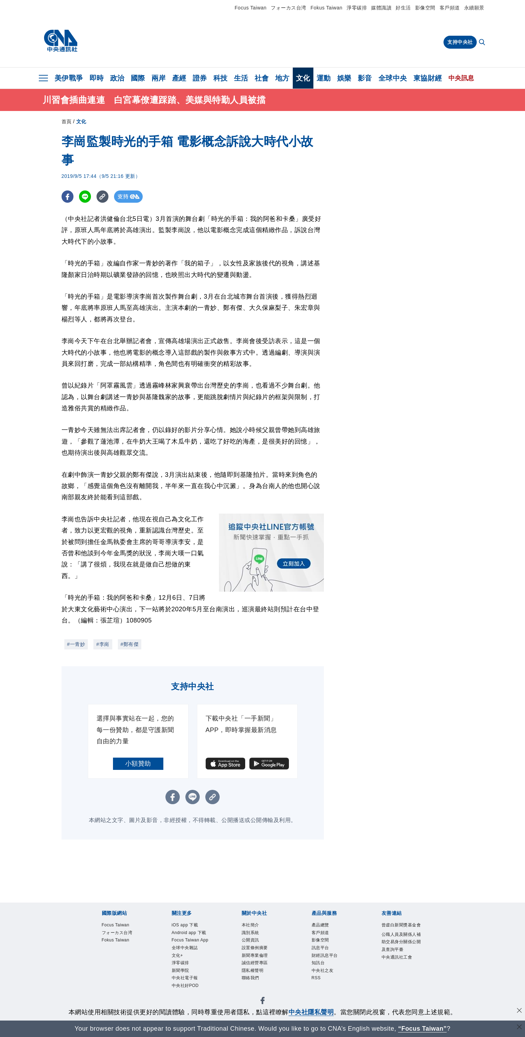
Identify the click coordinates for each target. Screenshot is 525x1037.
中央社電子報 (187, 992)
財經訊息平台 (327, 958)
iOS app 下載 (187, 925)
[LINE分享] (85, 196)
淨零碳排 (357, 7)
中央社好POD (187, 1000)
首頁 (67, 121)
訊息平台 (322, 950)
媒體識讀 (381, 7)
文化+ (178, 967)
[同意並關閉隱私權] (519, 1011)
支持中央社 (460, 42)
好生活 (403, 7)
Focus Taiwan (251, 7)
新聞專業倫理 (257, 958)
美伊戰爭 (69, 78)
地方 (282, 78)
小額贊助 (138, 763)
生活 (241, 78)
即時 (97, 78)
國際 (138, 78)
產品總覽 (322, 925)
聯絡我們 (252, 983)
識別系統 (252, 934)
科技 (220, 78)
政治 (117, 78)
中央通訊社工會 (399, 968)
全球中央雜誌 (187, 958)
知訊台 (319, 967)
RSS (317, 983)
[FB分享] (68, 196)
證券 (200, 78)
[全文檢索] (483, 43)
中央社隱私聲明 (311, 1012)
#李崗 (102, 644)
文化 (303, 78)
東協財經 (427, 78)
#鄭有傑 (130, 644)
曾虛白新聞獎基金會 (402, 930)
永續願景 (474, 7)
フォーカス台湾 (288, 7)
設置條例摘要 (257, 950)
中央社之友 (324, 975)
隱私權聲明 (254, 975)
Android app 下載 (192, 934)
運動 (324, 78)
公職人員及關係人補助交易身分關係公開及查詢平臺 (402, 951)
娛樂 (344, 78)
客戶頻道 (450, 7)
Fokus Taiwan (326, 7)
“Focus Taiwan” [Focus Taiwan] (422, 1028)
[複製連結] (103, 196)
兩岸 (158, 78)
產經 (179, 78)
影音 (365, 78)
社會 (262, 78)
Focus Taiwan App (188, 946)
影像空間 (425, 7)
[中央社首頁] (60, 41)
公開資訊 (252, 942)
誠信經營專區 (257, 967)
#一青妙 (76, 644)
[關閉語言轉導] (519, 1027)
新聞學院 (182, 983)
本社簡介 (252, 925)
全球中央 (392, 78)
